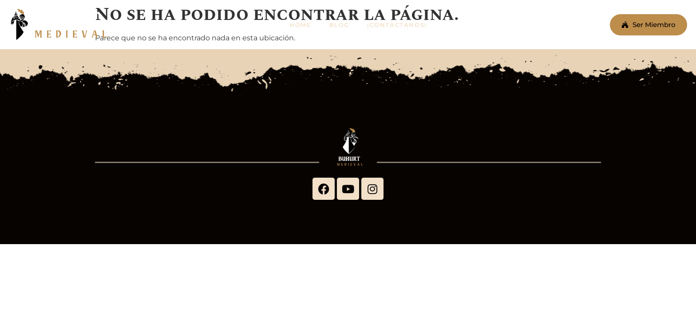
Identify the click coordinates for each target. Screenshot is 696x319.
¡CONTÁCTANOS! (397, 24)
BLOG (339, 24)
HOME (300, 24)
